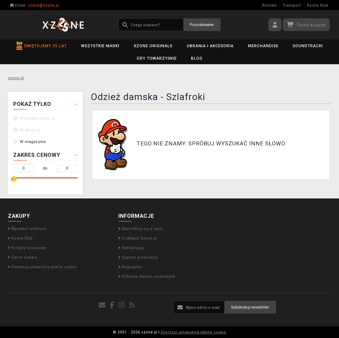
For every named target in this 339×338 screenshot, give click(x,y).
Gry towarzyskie (157, 58)
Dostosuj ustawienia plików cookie (42, 267)
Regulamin (130, 267)
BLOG (197, 58)
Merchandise (263, 46)
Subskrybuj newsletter (250, 307)
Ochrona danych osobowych (146, 276)
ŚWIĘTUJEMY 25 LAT (41, 46)
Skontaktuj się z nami (140, 229)
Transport (292, 5)
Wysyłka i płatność (27, 229)
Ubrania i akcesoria (210, 46)
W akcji (30, 130)
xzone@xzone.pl (34, 5)
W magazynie (33, 141)
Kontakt (269, 5)
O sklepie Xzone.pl (137, 238)
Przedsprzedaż (38, 118)
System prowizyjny (138, 257)
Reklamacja (131, 248)
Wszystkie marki (100, 46)
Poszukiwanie (202, 24)
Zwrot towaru (22, 257)
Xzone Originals (153, 46)
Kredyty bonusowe (27, 248)
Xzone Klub (317, 5)
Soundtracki (308, 46)
